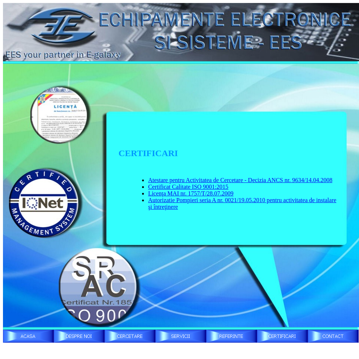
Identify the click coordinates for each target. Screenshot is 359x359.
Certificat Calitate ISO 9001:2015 (188, 187)
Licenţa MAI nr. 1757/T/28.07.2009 (190, 193)
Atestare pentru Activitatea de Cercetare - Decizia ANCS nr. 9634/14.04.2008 (240, 180)
